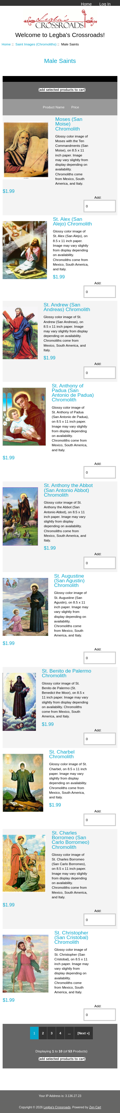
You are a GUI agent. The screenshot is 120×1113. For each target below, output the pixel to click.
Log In (105, 4)
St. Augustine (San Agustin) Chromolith (69, 580)
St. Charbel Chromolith (61, 754)
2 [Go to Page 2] (43, 1033)
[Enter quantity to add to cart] (100, 206)
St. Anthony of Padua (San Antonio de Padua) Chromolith (73, 393)
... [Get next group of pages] (69, 1033)
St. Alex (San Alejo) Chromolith (72, 221)
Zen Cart (95, 1107)
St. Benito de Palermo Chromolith (66, 673)
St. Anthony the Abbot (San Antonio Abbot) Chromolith (68, 490)
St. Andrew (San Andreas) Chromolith (67, 307)
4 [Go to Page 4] (60, 1033)
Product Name (54, 107)
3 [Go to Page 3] (52, 1033)
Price (75, 107)
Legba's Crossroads (57, 1107)
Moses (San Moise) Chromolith (68, 123)
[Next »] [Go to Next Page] (84, 1033)
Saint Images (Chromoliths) (35, 44)
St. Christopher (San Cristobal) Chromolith (71, 937)
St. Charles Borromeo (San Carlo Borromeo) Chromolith (70, 840)
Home (86, 4)
